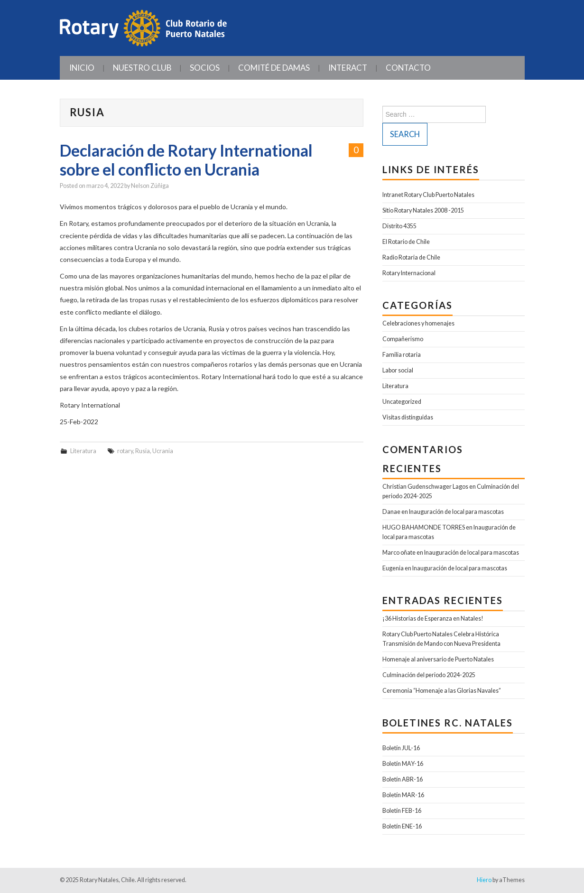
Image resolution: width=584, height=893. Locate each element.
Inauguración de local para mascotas (456, 511)
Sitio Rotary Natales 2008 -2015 (423, 210)
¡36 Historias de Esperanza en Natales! (432, 618)
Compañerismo (402, 339)
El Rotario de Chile (406, 241)
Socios (205, 68)
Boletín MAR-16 (403, 795)
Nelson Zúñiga (150, 185)
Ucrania (162, 451)
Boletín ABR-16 (402, 779)
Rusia (142, 451)
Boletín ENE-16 (402, 826)
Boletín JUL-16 (401, 748)
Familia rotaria (401, 354)
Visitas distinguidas (407, 417)
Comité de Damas (274, 68)
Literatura (83, 451)
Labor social (397, 370)
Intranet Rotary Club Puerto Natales (428, 194)
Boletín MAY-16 (402, 763)
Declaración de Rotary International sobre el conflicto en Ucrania (186, 160)
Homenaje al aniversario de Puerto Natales (438, 659)
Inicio (81, 68)
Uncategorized (401, 401)
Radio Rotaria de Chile (411, 257)
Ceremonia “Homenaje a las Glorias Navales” (441, 690)
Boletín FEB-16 (401, 810)
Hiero (484, 880)
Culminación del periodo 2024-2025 (428, 675)
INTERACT (347, 68)
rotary (125, 451)
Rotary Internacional (409, 273)
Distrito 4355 (399, 226)
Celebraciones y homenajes (418, 323)
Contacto (408, 68)
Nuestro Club (142, 68)
